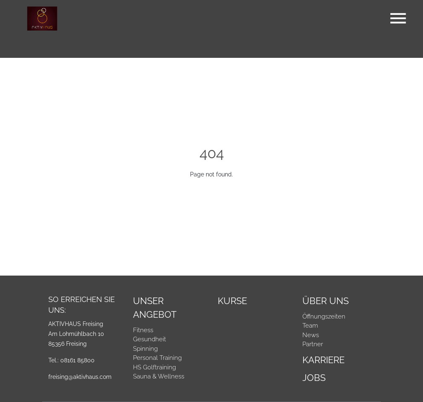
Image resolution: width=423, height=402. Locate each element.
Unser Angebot (154, 307)
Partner (312, 344)
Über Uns (325, 300)
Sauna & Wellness (158, 376)
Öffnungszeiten (323, 316)
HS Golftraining (154, 367)
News (310, 335)
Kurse (232, 300)
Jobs (314, 377)
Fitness (143, 330)
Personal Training (157, 358)
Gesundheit (149, 339)
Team (310, 325)
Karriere (323, 359)
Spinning (145, 348)
